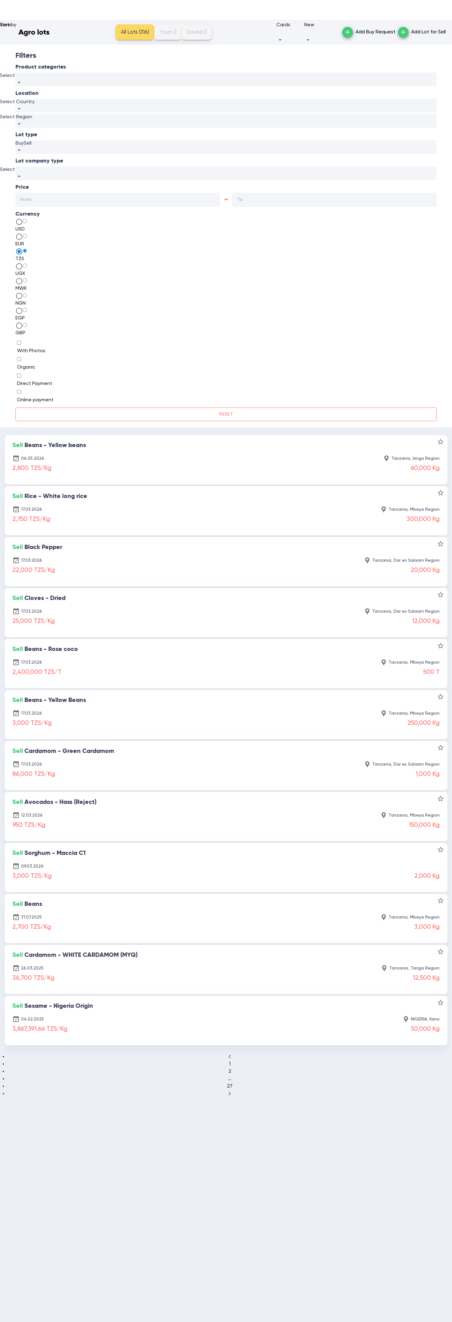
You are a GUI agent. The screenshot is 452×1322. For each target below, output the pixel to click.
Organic (26, 367)
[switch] (19, 343)
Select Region (16, 117)
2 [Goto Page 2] (229, 1071)
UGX (20, 273)
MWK (21, 288)
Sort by (8, 25)
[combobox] (226, 79)
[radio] (25, 221)
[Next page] (229, 1093)
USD (20, 229)
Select (7, 75)
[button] (288, 32)
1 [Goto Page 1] (230, 1064)
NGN (20, 303)
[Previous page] (229, 1056)
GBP (20, 333)
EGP (20, 318)
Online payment (35, 400)
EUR (19, 244)
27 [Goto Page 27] (229, 1086)
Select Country (17, 101)
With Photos (31, 350)
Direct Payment (34, 383)
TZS (19, 258)
